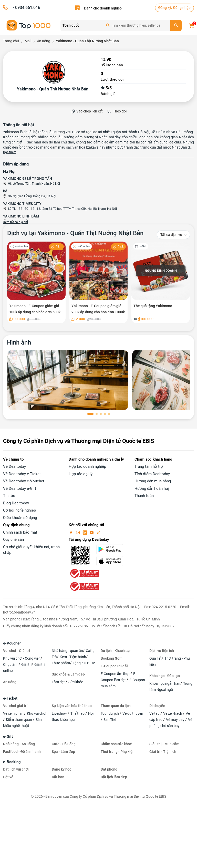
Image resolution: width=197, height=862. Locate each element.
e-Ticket (10, 698)
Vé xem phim (13, 713)
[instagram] (78, 532)
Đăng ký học (61, 769)
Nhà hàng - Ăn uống (19, 744)
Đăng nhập (182, 8)
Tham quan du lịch (116, 706)
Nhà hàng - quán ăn (67, 651)
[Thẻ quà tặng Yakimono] (160, 282)
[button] (90, 414)
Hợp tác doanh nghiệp (87, 466)
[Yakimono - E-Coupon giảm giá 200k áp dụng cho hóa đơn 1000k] (98, 282)
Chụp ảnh (10, 664)
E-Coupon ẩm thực (115, 674)
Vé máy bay (175, 720)
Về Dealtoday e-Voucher (23, 481)
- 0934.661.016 (26, 7)
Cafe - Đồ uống (64, 744)
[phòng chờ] (67, 380)
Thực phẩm (61, 663)
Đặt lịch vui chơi (16, 769)
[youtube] (92, 532)
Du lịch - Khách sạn (116, 651)
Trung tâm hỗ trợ (148, 466)
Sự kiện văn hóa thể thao (72, 706)
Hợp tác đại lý (80, 474)
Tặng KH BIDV (84, 663)
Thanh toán (144, 495)
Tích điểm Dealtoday (152, 474)
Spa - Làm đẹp (63, 752)
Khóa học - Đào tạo (164, 676)
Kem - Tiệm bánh (73, 657)
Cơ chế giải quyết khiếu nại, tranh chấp (31, 550)
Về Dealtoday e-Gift (19, 488)
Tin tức (9, 495)
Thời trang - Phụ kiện (117, 752)
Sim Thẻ (109, 720)
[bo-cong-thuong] (84, 573)
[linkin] (85, 532)
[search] (176, 25)
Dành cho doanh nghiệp (103, 8)
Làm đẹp (59, 682)
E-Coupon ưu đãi (114, 666)
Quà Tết (155, 658)
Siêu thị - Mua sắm (164, 744)
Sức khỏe (75, 682)
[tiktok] (98, 532)
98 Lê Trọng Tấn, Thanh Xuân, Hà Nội (34, 183)
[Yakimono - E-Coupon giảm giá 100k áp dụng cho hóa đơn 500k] (36, 282)
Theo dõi (120, 111)
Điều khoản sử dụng (20, 517)
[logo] (28, 25)
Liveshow (60, 713)
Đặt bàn (58, 777)
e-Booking (12, 762)
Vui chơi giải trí (15, 706)
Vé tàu (154, 713)
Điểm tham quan (19, 720)
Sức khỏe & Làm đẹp (68, 674)
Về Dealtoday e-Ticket (22, 474)
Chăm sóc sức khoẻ (116, 744)
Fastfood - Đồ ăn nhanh (22, 752)
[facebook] (71, 532)
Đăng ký (164, 8)
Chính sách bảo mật (20, 532)
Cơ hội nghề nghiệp (19, 510)
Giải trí (26, 664)
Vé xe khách (173, 713)
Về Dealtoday (14, 466)
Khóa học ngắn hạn (164, 683)
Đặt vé (8, 777)
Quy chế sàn (13, 539)
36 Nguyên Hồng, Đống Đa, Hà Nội (32, 196)
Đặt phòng (109, 769)
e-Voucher (12, 643)
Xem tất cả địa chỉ (15, 222)
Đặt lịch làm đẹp (114, 777)
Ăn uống (9, 682)
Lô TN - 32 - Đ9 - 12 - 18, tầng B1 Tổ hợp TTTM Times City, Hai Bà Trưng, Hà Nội (62, 209)
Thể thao (77, 713)
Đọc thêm (9, 152)
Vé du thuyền (132, 713)
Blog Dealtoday (16, 503)
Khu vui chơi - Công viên (21, 658)
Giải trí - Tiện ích (162, 752)
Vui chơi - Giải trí (16, 651)
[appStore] (112, 561)
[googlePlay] (112, 549)
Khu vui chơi (36, 713)
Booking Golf (111, 658)
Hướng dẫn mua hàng (152, 481)
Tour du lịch (110, 713)
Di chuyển (157, 706)
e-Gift (8, 736)
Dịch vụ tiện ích (161, 651)
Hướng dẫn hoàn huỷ (152, 488)
